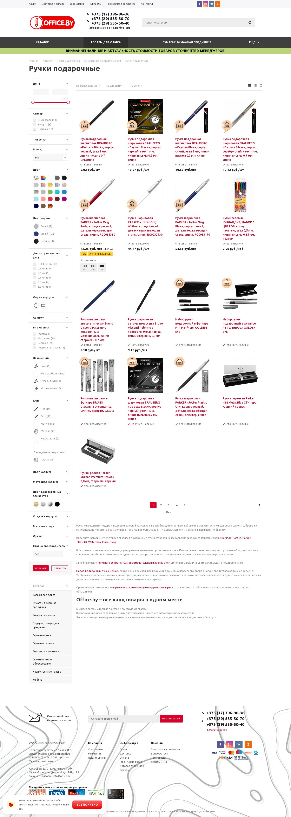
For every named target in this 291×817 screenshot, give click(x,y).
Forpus (237, 537)
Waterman (94, 542)
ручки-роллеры (161, 587)
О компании (95, 749)
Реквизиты (94, 753)
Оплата (124, 757)
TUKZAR (81, 542)
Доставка (125, 753)
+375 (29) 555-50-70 (110, 18)
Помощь (157, 742)
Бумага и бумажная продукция (187, 42)
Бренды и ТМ (159, 761)
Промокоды (158, 757)
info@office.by (61, 776)
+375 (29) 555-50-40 (110, 23)
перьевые (118, 587)
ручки (145, 587)
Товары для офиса (106, 42)
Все (168, 512)
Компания (95, 742)
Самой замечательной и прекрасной (146, 562)
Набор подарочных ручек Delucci (97, 570)
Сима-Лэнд (109, 542)
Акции (123, 749)
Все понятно (87, 804)
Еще (254, 42)
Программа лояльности (165, 749)
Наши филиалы (97, 757)
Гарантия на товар (131, 761)
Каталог (42, 42)
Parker (246, 537)
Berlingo (226, 537)
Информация (129, 742)
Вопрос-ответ (159, 753)
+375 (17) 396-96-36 (110, 14)
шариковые (133, 587)
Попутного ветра (107, 562)
